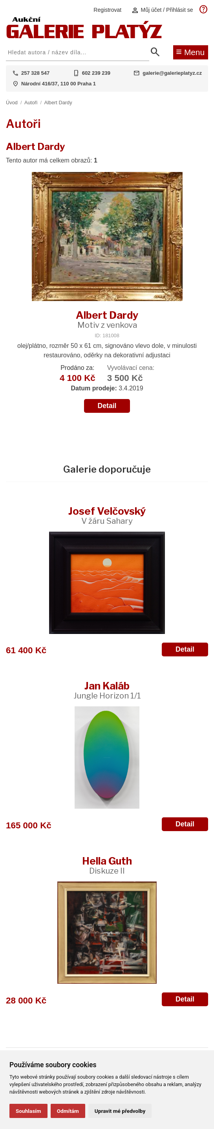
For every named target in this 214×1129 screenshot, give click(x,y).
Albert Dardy (58, 102)
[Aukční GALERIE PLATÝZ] (84, 36)
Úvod (12, 102)
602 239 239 (96, 73)
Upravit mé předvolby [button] (120, 1111)
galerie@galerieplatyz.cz (172, 73)
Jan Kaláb (107, 690)
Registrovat (107, 10)
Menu (190, 51)
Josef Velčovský (107, 515)
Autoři (30, 102)
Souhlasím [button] (28, 1111)
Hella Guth (107, 865)
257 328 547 (35, 73)
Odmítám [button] (68, 1111)
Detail (107, 406)
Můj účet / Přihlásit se (162, 10)
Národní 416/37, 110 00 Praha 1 (58, 84)
